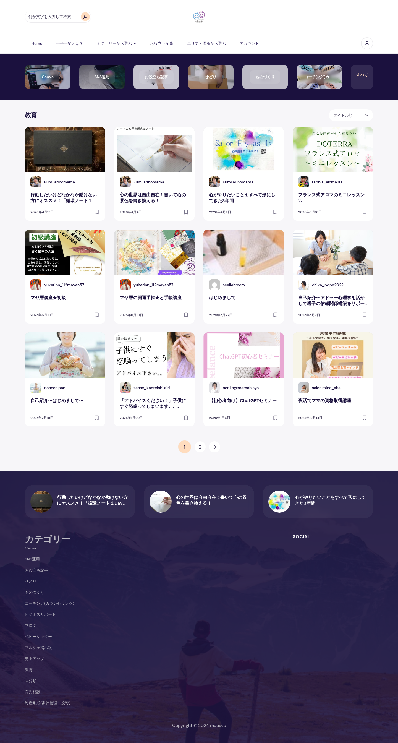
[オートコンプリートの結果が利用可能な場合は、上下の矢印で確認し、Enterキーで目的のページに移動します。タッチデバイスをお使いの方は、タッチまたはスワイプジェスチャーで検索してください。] (58, 17)
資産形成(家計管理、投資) (47, 702)
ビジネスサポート (40, 614)
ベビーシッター (38, 636)
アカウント (249, 43)
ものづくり (34, 592)
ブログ (30, 625)
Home (37, 43)
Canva (30, 548)
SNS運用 (32, 559)
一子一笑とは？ (69, 43)
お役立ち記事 (161, 43)
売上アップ (34, 658)
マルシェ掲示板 (38, 647)
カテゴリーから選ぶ (114, 43)
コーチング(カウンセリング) (49, 603)
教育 (29, 669)
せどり (30, 581)
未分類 (30, 680)
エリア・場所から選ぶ (206, 43)
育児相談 (32, 691)
